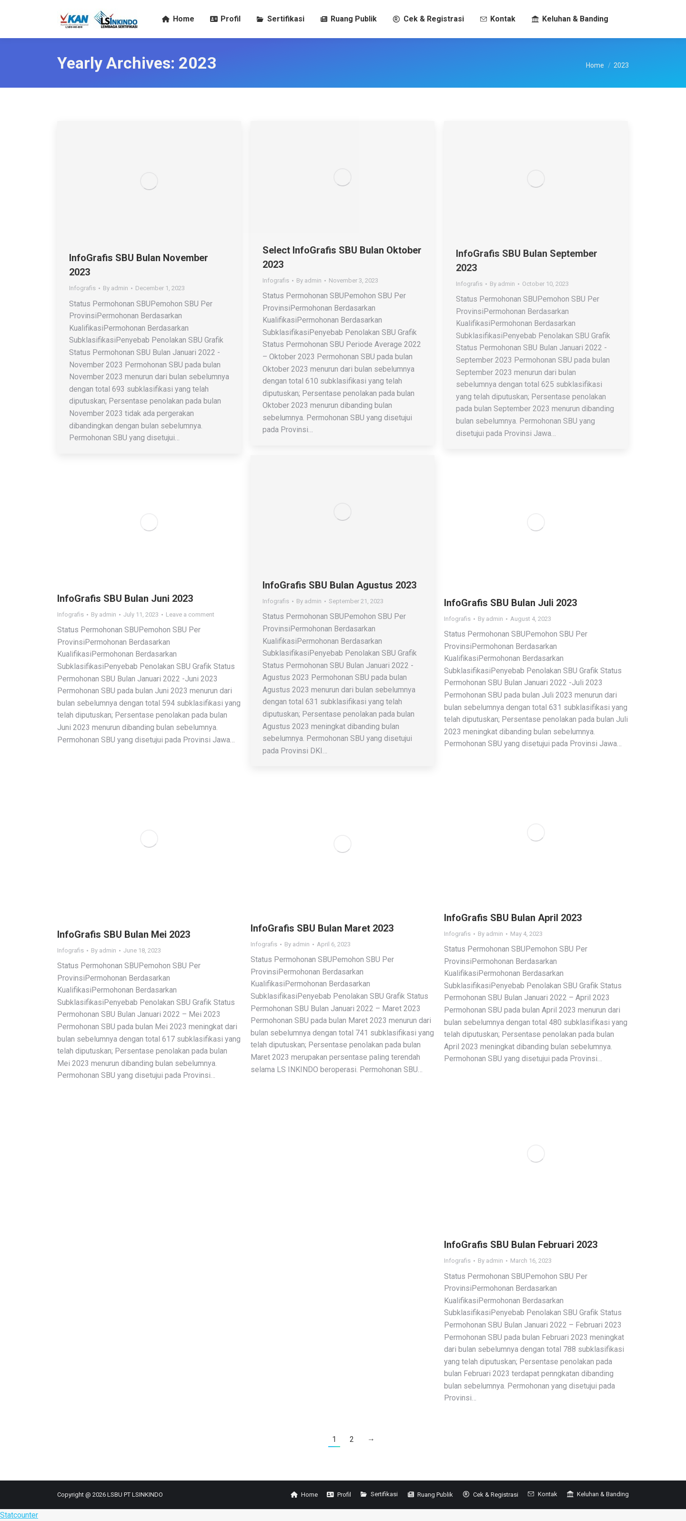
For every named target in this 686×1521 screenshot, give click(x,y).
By (115, 288)
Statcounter (19, 1515)
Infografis (82, 288)
